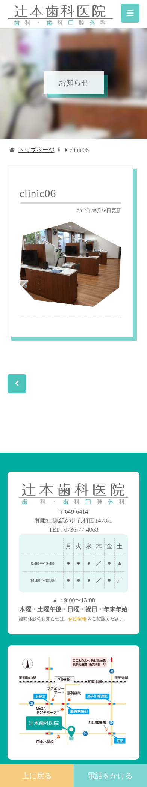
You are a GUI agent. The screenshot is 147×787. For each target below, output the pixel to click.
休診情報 (78, 618)
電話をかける (110, 776)
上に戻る (37, 776)
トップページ (36, 150)
